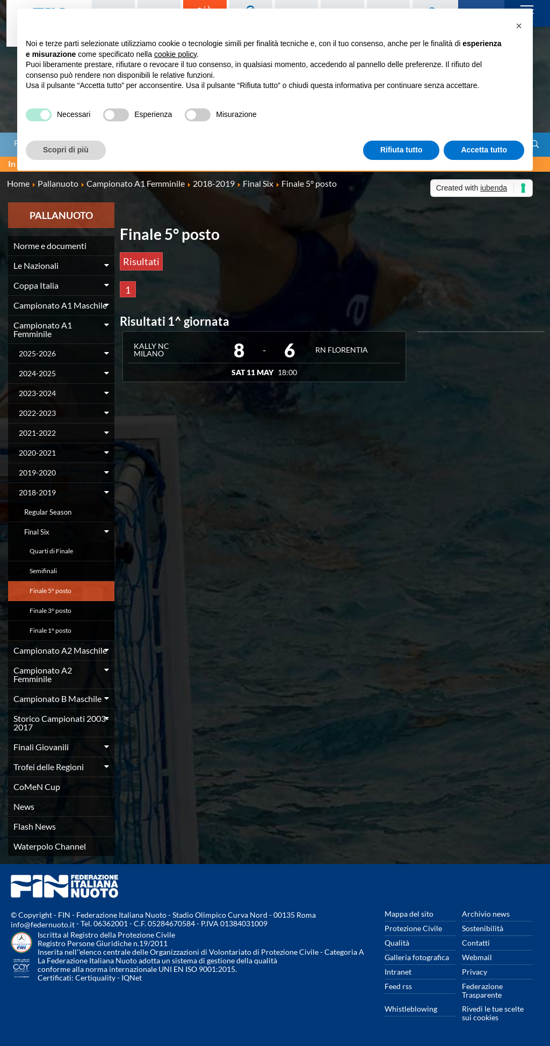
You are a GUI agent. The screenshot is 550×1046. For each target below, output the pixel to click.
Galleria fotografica (417, 957)
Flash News (34, 826)
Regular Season (47, 512)
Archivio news (486, 913)
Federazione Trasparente (482, 990)
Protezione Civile (413, 928)
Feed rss (398, 986)
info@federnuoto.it (43, 924)
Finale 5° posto (50, 591)
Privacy (474, 971)
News (23, 806)
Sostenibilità (482, 928)
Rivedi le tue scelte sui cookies (493, 1013)
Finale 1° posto (50, 630)
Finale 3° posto (50, 610)
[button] (518, 25)
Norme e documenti (49, 245)
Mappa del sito (409, 913)
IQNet (131, 977)
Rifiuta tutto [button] (401, 149)
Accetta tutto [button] (484, 149)
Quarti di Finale (51, 551)
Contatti (476, 942)
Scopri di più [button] (66, 149)
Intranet (398, 971)
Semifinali (43, 571)
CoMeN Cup (36, 786)
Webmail (477, 957)
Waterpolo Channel (49, 846)
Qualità (397, 942)
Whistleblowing (411, 1008)
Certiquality (95, 977)
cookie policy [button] (175, 54)
